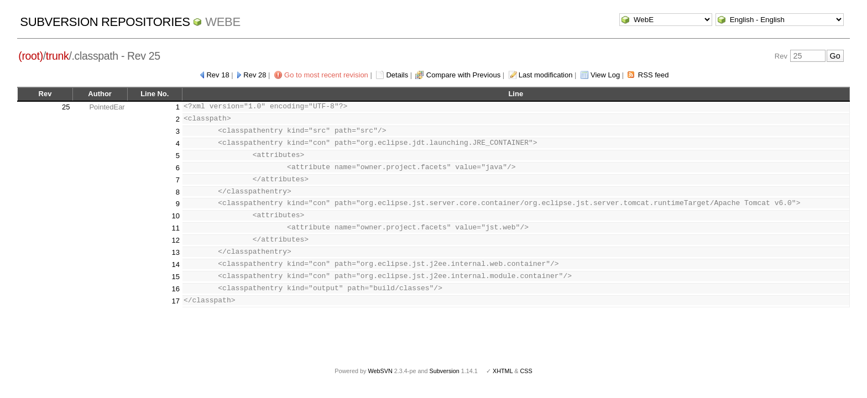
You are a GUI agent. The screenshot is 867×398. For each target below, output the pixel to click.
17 (175, 301)
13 (175, 252)
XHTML (503, 371)
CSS (526, 371)
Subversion (444, 371)
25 (66, 107)
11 (175, 228)
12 (175, 240)
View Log (605, 75)
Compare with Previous (463, 75)
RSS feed (653, 75)
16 (175, 289)
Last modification (546, 75)
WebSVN (380, 371)
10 (175, 216)
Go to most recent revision (326, 75)
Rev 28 (254, 75)
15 (175, 277)
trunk (57, 56)
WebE (222, 22)
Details (397, 75)
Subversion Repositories (105, 22)
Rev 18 (217, 75)
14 (175, 264)
